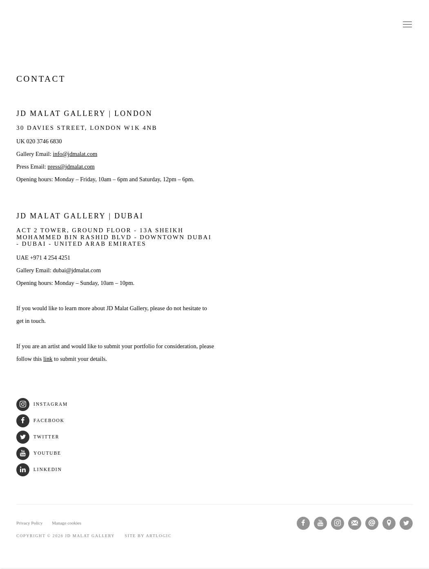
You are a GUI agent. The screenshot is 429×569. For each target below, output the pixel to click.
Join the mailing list (354, 523)
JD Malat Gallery (215, 24)
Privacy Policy (29, 522)
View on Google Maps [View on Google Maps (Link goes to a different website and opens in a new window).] (389, 523)
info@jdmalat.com (75, 154)
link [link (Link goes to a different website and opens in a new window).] (48, 359)
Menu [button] (406, 25)
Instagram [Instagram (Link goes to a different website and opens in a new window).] (42, 404)
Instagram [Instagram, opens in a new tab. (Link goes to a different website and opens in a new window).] (337, 523)
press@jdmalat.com (71, 166)
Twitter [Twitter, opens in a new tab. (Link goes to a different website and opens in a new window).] (406, 523)
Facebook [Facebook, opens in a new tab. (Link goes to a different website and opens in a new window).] (303, 523)
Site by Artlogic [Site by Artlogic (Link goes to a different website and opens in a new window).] (148, 535)
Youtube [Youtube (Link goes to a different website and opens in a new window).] (38, 453)
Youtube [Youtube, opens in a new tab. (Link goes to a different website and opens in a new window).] (320, 523)
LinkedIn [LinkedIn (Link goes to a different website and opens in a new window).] (39, 469)
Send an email (371, 523)
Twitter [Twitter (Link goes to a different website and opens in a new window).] (37, 437)
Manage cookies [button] (66, 522)
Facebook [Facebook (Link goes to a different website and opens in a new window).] (40, 420)
